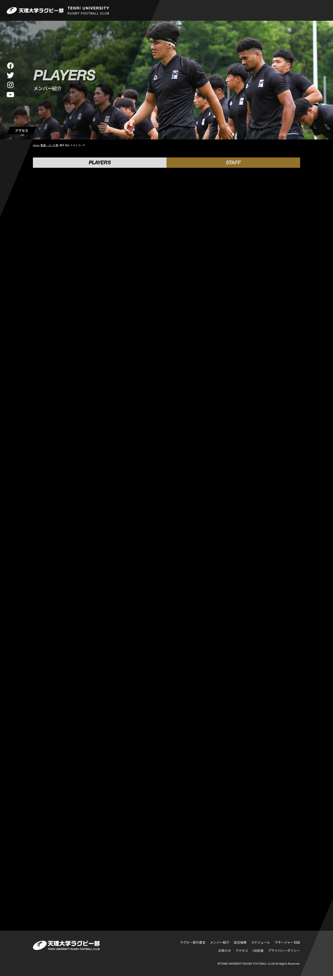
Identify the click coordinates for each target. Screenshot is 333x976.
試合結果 (240, 942)
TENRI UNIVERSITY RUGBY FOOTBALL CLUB (247, 963)
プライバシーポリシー (284, 950)
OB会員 (258, 950)
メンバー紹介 (219, 942)
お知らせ (224, 950)
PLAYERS (100, 164)
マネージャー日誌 (287, 942)
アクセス (242, 950)
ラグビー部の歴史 (193, 942)
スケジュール (260, 942)
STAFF (233, 164)
